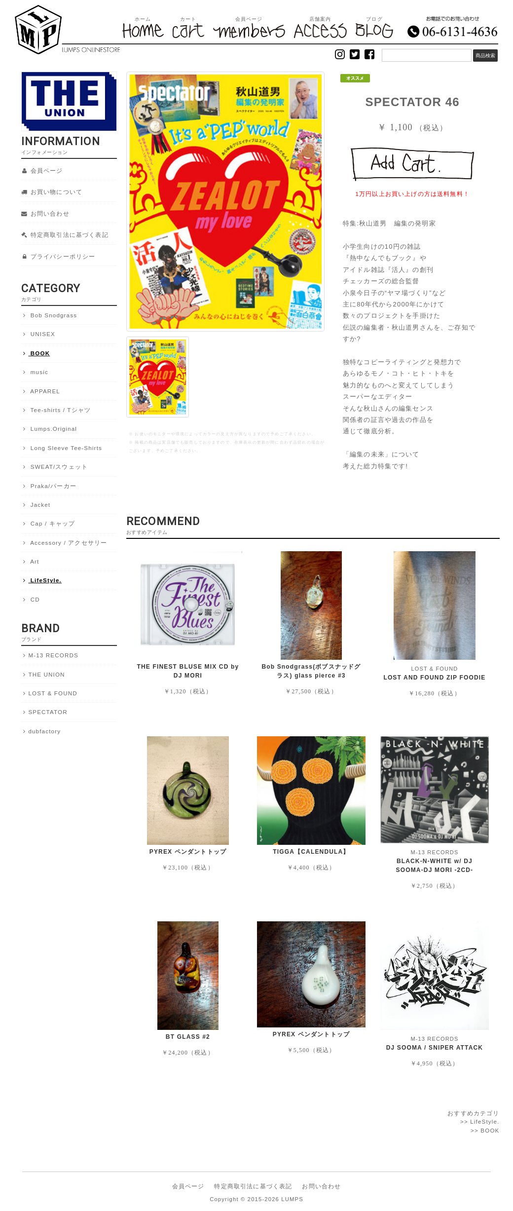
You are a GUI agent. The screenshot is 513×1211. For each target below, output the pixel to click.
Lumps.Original (49, 428)
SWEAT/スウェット (54, 466)
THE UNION (43, 674)
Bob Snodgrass (49, 315)
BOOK (35, 353)
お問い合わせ (45, 213)
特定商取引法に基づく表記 (65, 234)
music (34, 372)
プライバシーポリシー (58, 256)
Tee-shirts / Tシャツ (56, 410)
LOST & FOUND (49, 693)
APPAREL (40, 391)
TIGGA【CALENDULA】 (311, 851)
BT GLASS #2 (188, 1036)
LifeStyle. (41, 580)
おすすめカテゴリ (473, 1113)
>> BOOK (485, 1130)
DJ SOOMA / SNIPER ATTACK (434, 1047)
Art (30, 561)
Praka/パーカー (48, 486)
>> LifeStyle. (480, 1121)
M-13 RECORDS (49, 655)
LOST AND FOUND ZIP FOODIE (434, 677)
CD (30, 599)
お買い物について (52, 192)
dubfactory (41, 731)
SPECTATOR (44, 712)
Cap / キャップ (48, 523)
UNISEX (38, 334)
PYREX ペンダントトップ (187, 851)
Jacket (36, 504)
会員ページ (42, 170)
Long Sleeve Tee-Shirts (61, 448)
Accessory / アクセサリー (64, 542)
